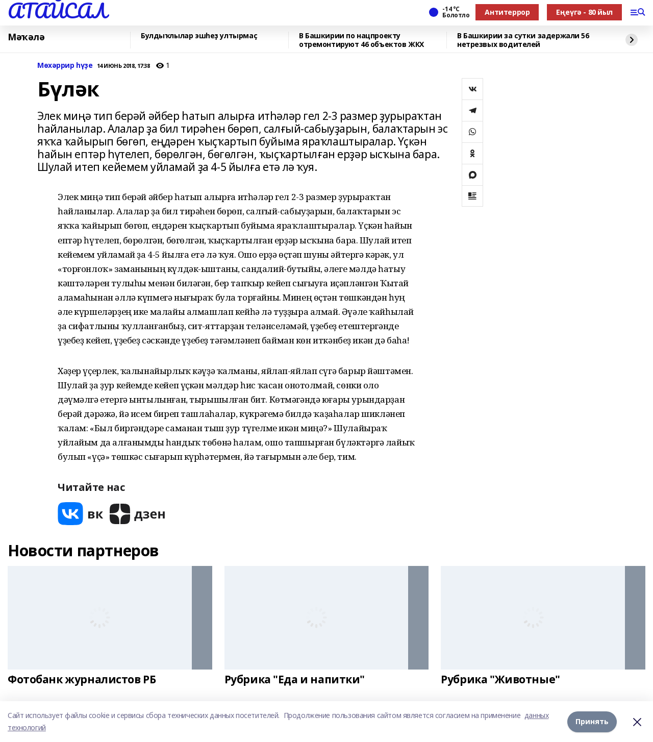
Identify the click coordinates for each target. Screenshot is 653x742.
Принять (592, 721)
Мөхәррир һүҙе (65, 65)
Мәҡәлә (26, 37)
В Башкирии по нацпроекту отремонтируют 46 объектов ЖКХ (361, 40)
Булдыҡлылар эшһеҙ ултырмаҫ (199, 36)
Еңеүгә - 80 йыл (584, 12)
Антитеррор (507, 12)
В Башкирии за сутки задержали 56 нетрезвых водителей (523, 40)
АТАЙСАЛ (57, 11)
